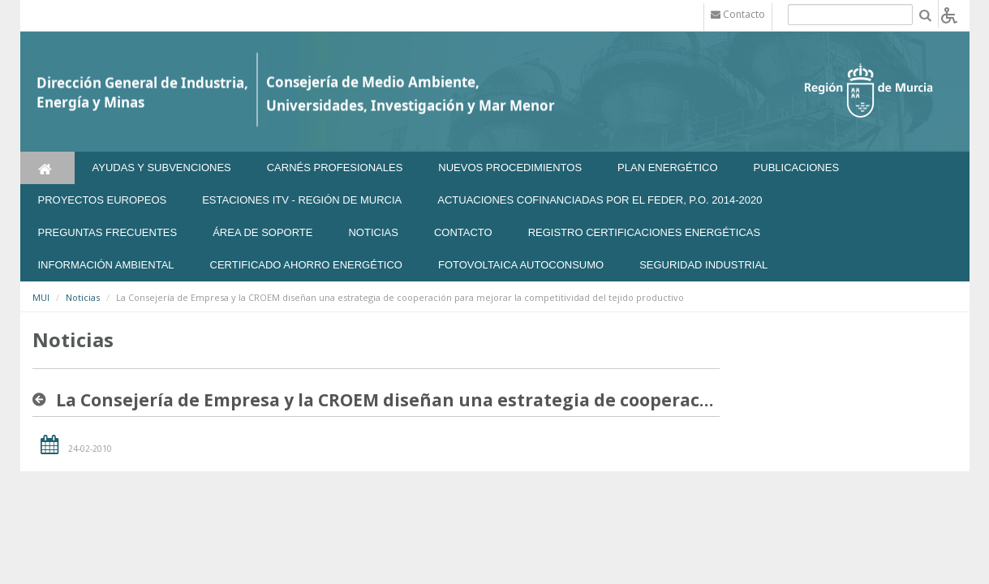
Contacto (463, 232)
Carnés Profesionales (335, 167)
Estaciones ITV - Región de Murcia (302, 200)
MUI (40, 297)
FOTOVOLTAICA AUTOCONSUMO (521, 265)
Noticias (83, 297)
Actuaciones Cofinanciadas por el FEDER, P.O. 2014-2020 (599, 200)
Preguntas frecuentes (108, 232)
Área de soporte (262, 232)
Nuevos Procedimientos (510, 167)
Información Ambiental (106, 265)
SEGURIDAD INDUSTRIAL (703, 265)
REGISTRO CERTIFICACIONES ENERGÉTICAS (644, 232)
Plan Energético (667, 167)
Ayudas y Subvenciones (161, 167)
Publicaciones (796, 167)
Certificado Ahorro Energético (306, 265)
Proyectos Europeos (102, 200)
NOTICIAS (373, 232)
